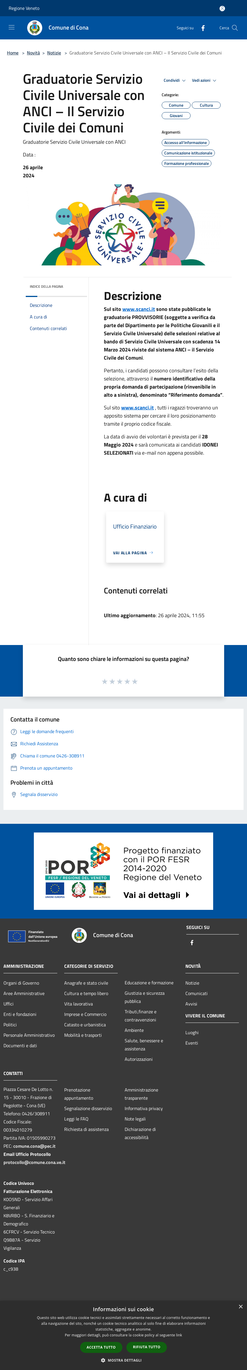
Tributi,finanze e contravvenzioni (140, 1015)
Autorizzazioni (139, 1059)
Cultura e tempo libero (86, 993)
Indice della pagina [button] (46, 286)
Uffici (8, 1003)
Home (13, 52)
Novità (33, 52)
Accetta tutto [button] (101, 1347)
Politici (10, 1024)
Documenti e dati (20, 1045)
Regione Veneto (24, 8)
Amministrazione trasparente (141, 1093)
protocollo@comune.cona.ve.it (34, 1162)
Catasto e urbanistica (85, 1024)
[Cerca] (234, 27)
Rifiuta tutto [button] (147, 1347)
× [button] (240, 1307)
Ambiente (134, 1030)
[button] (123, 1360)
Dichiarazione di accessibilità (140, 1133)
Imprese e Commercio (85, 1014)
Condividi (175, 80)
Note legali (135, 1118)
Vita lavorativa (78, 1003)
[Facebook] (201, 28)
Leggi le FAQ (76, 1118)
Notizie (54, 52)
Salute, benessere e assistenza (144, 1044)
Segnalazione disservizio (88, 1108)
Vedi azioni (205, 80)
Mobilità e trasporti (83, 1035)
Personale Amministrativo (29, 1035)
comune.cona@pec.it (34, 1146)
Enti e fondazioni (19, 1014)
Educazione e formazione (149, 982)
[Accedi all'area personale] (222, 9)
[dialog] (123, 1335)
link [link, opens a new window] (179, 1335)
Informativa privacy (144, 1108)
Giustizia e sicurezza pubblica (145, 997)
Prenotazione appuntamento (78, 1093)
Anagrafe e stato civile (86, 982)
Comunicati (196, 993)
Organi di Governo (21, 982)
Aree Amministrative (24, 993)
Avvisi (191, 1003)
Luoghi (192, 1032)
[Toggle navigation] (11, 27)
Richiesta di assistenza (86, 1129)
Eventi (191, 1042)
